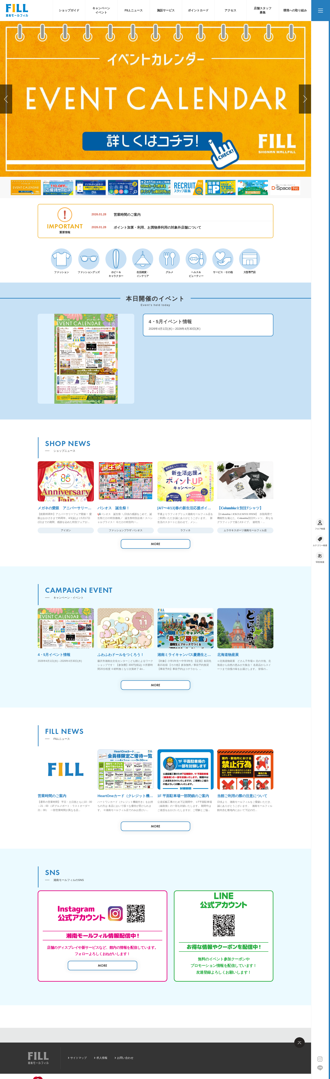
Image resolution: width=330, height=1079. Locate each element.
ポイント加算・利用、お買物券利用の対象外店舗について (157, 227)
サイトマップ (78, 1057)
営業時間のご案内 (127, 214)
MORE (155, 544)
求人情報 (101, 1057)
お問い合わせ (125, 1057)
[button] (305, 99)
